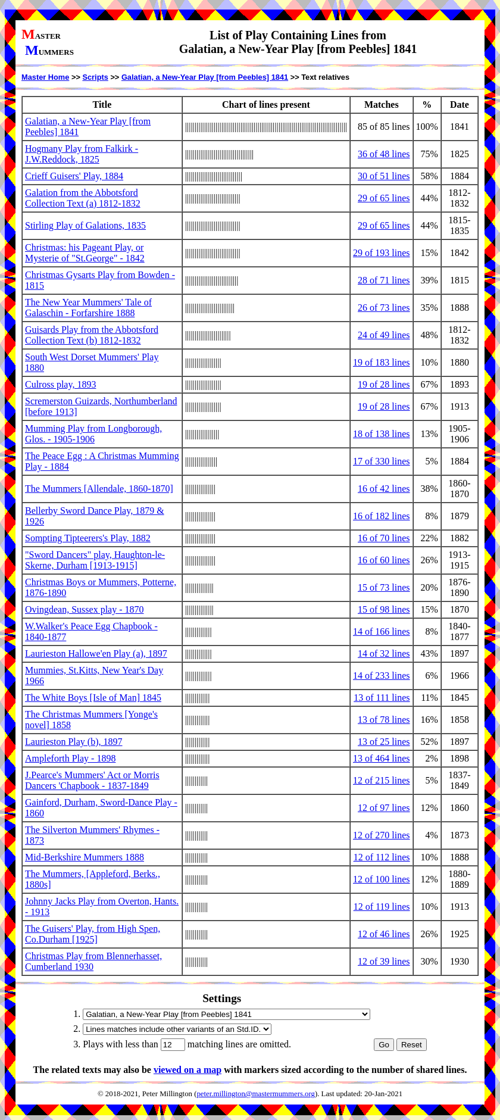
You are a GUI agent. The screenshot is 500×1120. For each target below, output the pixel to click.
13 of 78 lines (384, 720)
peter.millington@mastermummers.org (255, 1094)
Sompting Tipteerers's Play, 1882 (88, 538)
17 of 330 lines (381, 461)
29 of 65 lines (384, 198)
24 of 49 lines (384, 335)
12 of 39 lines (384, 961)
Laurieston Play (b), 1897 (74, 742)
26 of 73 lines (384, 307)
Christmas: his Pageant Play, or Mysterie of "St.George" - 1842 (85, 252)
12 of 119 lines (382, 906)
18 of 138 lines (381, 434)
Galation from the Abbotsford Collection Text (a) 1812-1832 (82, 198)
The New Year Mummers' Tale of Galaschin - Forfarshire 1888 (88, 307)
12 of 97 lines (384, 808)
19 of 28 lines (384, 384)
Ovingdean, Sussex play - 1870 (84, 609)
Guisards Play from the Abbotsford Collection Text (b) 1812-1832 (91, 335)
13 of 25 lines (384, 742)
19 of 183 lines (381, 362)
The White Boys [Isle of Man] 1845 (93, 697)
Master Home (45, 77)
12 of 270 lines (381, 835)
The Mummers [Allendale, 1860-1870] (99, 488)
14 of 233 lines (381, 675)
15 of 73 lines (384, 587)
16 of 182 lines (381, 516)
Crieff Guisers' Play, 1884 (74, 176)
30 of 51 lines (384, 176)
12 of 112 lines (382, 857)
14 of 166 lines (381, 631)
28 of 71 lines (384, 280)
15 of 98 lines (384, 609)
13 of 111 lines (382, 697)
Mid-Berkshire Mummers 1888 (84, 857)
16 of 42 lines (384, 488)
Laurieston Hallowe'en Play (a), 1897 (96, 653)
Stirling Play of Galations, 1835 (85, 225)
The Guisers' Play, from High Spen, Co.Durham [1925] (92, 934)
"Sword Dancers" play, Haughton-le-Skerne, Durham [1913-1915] (95, 560)
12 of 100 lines (381, 879)
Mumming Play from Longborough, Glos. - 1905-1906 (93, 433)
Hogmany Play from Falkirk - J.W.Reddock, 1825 (81, 153)
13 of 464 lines (381, 758)
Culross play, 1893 (60, 384)
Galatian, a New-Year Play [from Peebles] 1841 (204, 77)
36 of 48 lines (384, 154)
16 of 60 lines (384, 560)
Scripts (95, 77)
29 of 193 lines (381, 253)
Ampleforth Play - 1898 (70, 758)
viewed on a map (187, 1070)
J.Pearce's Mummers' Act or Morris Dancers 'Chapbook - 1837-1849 (92, 780)
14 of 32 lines (384, 653)
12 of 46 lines (384, 934)
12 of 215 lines (381, 780)
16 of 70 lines (384, 538)
